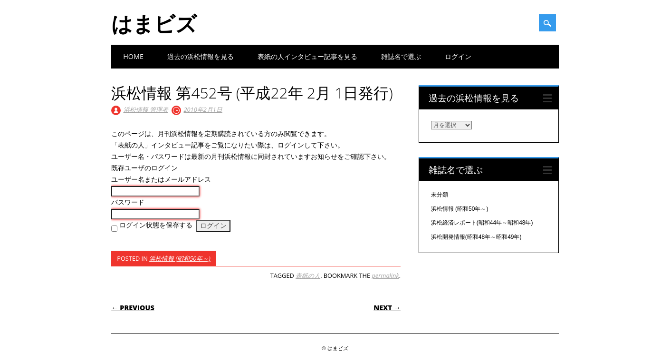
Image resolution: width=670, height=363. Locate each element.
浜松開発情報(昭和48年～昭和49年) (476, 237)
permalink (385, 275)
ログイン (458, 56)
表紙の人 (308, 275)
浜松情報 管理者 (146, 109)
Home (133, 56)
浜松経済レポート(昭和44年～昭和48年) (482, 222)
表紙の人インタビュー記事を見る (307, 56)
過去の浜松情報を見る (200, 56)
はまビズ (154, 23)
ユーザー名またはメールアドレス (161, 179)
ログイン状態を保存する (155, 225)
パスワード (127, 202)
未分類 (439, 194)
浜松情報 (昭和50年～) (180, 258)
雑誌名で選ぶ (401, 56)
